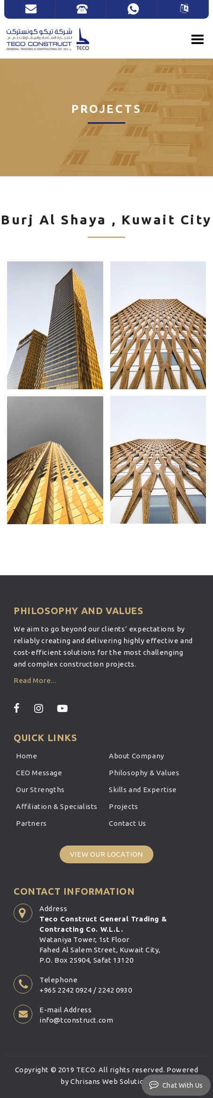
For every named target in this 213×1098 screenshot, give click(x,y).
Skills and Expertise (143, 790)
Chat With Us (176, 1084)
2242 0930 (115, 990)
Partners (31, 823)
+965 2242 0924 (65, 990)
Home (26, 756)
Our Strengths (40, 790)
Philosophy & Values (144, 773)
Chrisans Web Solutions (111, 1081)
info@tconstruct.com (76, 1020)
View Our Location (106, 854)
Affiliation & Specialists (57, 806)
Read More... (35, 680)
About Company (136, 756)
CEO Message (39, 773)
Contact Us (127, 823)
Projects (123, 806)
